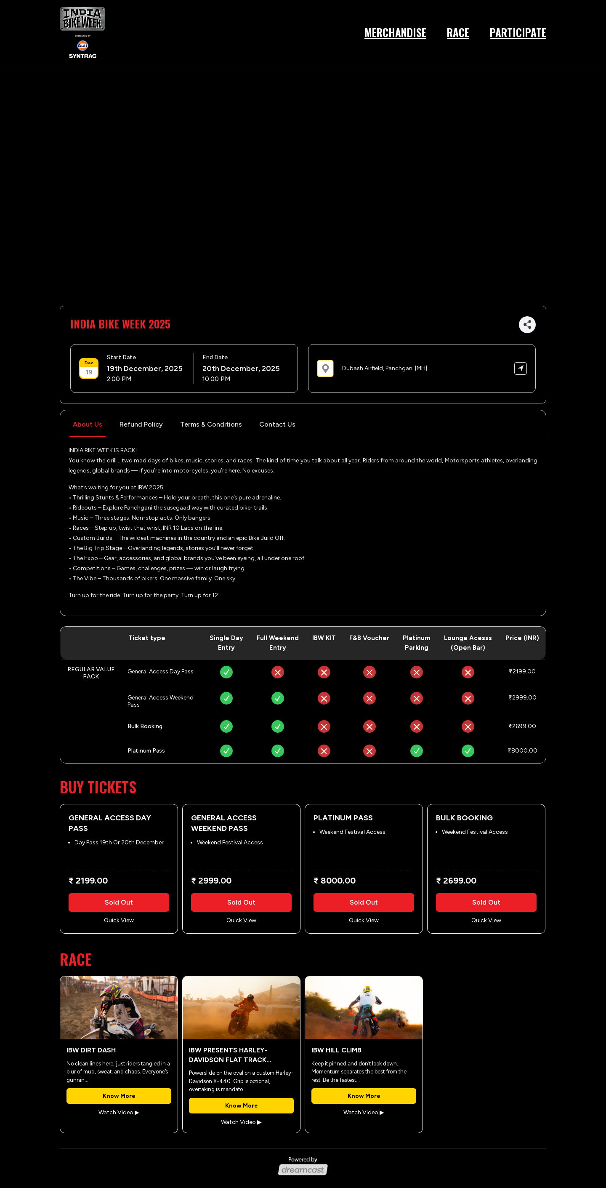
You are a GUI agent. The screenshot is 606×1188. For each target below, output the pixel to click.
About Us (87, 424)
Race (458, 32)
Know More (119, 1096)
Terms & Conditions (211, 424)
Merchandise (395, 32)
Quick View (119, 920)
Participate (518, 32)
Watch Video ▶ (118, 1112)
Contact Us (277, 424)
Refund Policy (141, 424)
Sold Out (119, 902)
